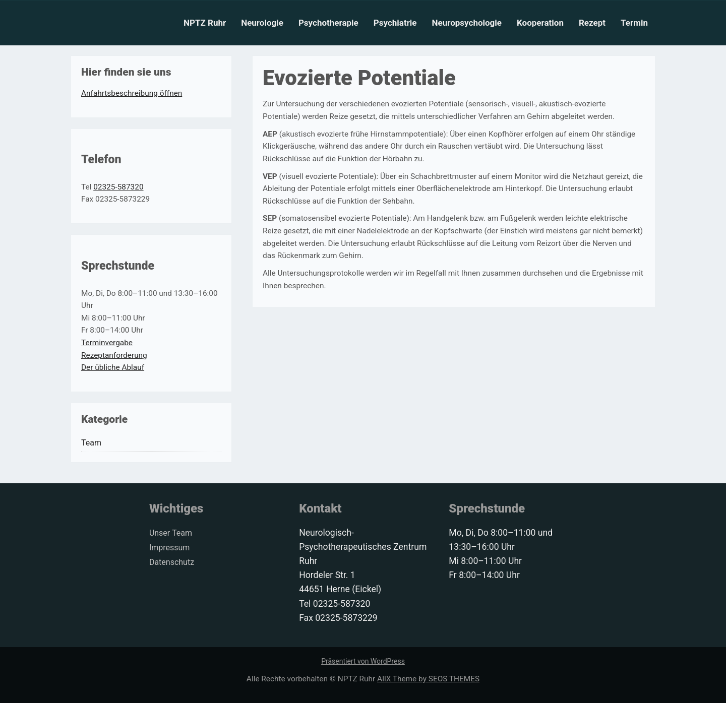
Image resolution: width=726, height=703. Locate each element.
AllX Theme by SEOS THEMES (428, 678)
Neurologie (262, 23)
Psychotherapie (328, 23)
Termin (634, 23)
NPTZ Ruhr (205, 23)
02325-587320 (118, 186)
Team (91, 443)
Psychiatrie (395, 23)
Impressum (169, 547)
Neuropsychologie (467, 23)
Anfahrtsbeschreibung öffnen (131, 93)
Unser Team (170, 533)
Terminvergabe (107, 342)
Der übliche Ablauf (112, 367)
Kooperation (540, 23)
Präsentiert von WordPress (363, 661)
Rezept (592, 23)
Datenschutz (171, 562)
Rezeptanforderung (114, 355)
